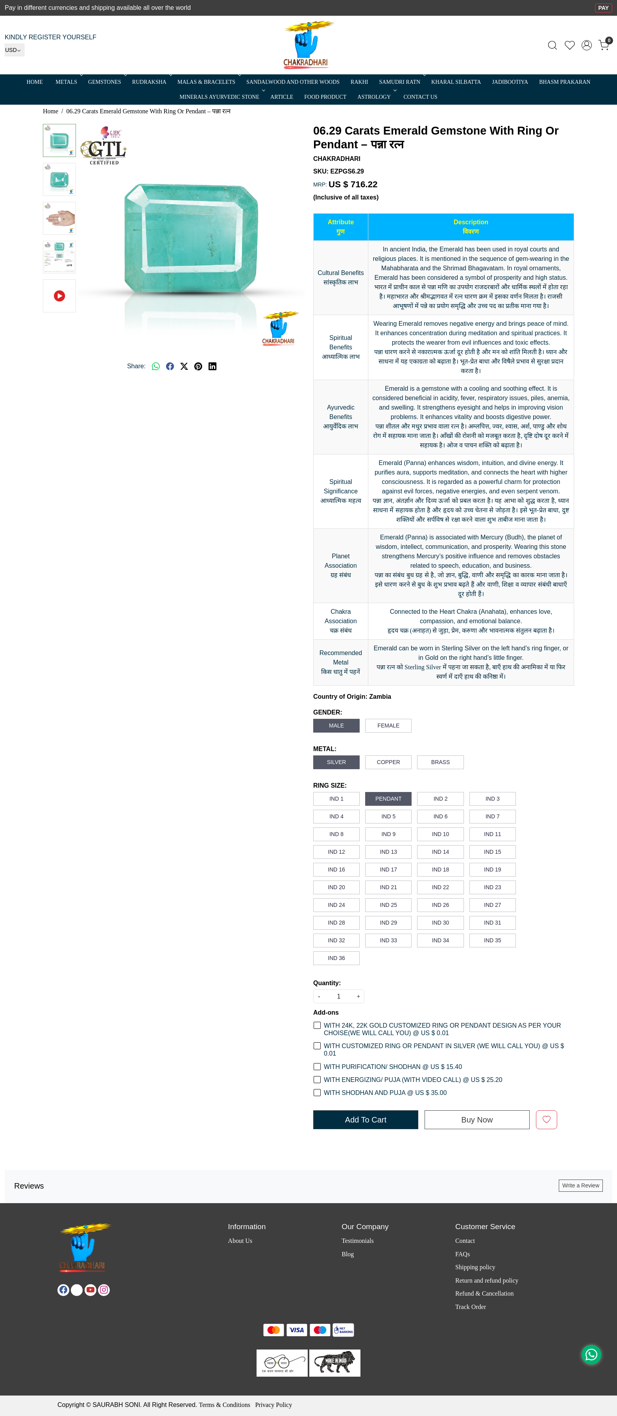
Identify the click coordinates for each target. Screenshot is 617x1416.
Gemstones (107, 82)
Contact (465, 1240)
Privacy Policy (273, 1404)
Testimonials (358, 1240)
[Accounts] (586, 45)
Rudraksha (151, 82)
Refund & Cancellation (484, 1293)
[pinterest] (198, 366)
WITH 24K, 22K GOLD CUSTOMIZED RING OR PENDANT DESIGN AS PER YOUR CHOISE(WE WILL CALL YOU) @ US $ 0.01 (442, 1029)
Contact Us (421, 97)
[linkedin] (212, 366)
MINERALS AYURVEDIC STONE (221, 97)
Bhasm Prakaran (564, 82)
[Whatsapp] (156, 366)
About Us (240, 1240)
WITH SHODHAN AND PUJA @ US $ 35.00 (385, 1092)
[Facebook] (63, 1290)
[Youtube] (90, 1290)
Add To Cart (365, 1119)
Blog (348, 1254)
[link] (552, 45)
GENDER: (327, 712)
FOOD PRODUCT (325, 97)
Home (35, 82)
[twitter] (184, 366)
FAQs (462, 1254)
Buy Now (477, 1119)
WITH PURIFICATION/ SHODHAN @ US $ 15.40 (393, 1066)
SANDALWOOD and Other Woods (293, 82)
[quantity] (338, 996)
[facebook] (170, 366)
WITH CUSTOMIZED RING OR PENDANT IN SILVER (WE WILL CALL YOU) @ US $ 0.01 (444, 1050)
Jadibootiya (510, 82)
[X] (77, 1290)
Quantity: (327, 983)
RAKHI (359, 82)
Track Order (470, 1306)
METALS (68, 82)
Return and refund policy (486, 1280)
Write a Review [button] (580, 1185)
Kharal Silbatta (456, 82)
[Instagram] (104, 1290)
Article (281, 97)
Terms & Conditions (224, 1404)
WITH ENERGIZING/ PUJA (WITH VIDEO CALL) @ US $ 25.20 (413, 1079)
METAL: (324, 749)
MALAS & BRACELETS (208, 82)
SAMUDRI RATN (402, 82)
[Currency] (14, 50)
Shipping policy (475, 1267)
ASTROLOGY (376, 97)
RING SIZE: (330, 785)
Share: (136, 366)
